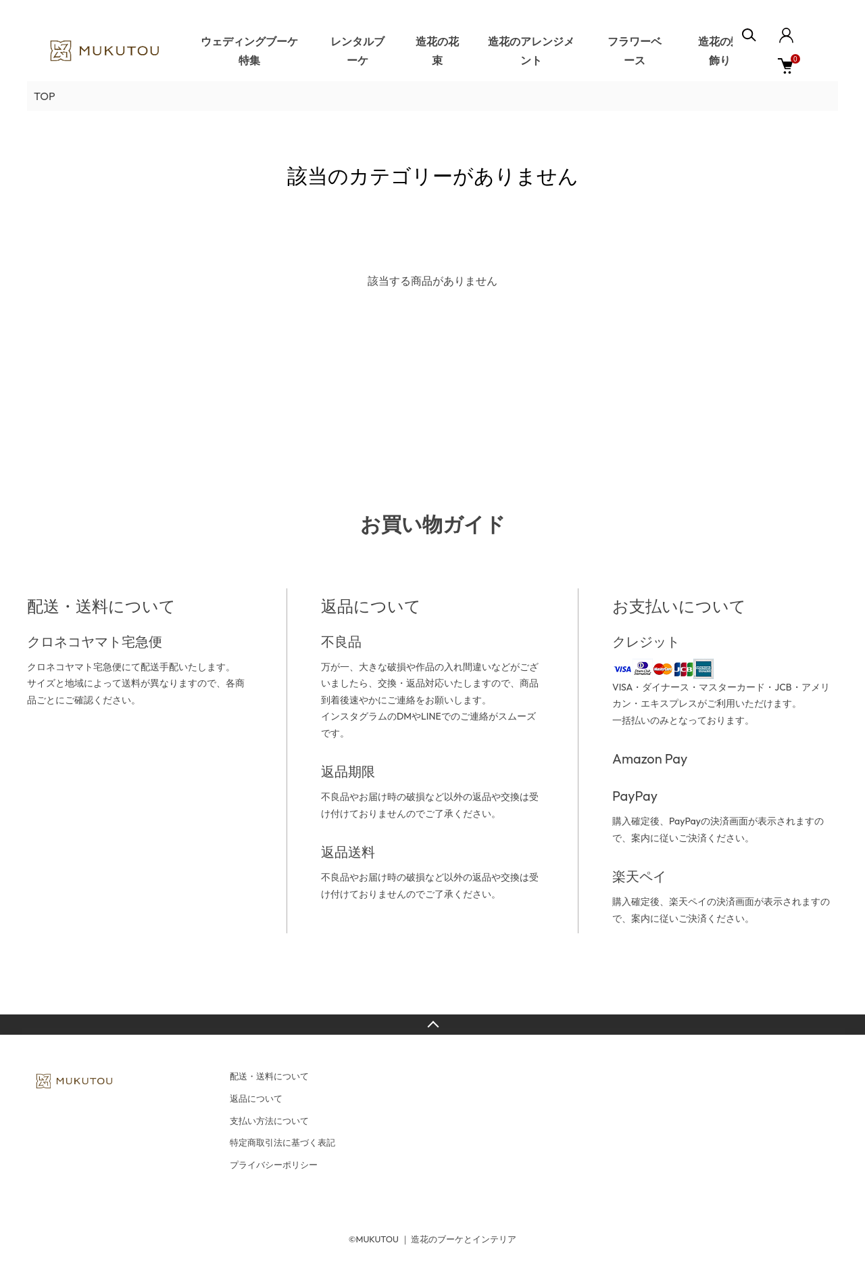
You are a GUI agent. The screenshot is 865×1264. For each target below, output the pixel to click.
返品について (256, 1098)
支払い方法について (269, 1120)
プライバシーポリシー (274, 1164)
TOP (44, 96)
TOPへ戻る (432, 1024)
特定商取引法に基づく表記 (282, 1142)
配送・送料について (269, 1076)
